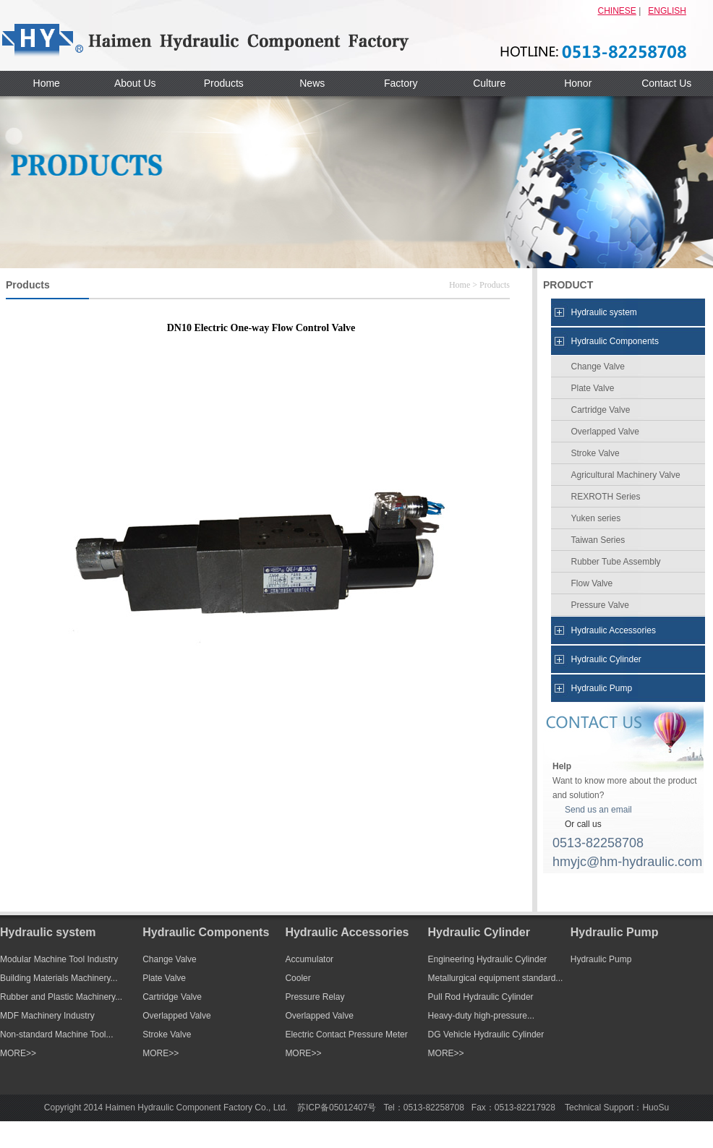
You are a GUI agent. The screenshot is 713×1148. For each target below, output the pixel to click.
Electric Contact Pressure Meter (346, 1034)
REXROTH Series (606, 497)
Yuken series (596, 518)
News (312, 83)
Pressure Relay (314, 997)
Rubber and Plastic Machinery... (61, 997)
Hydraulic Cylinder (606, 659)
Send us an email (598, 810)
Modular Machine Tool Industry (59, 959)
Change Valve (598, 366)
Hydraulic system (604, 312)
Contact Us (666, 83)
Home (46, 83)
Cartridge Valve (601, 410)
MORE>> (18, 1053)
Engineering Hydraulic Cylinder (487, 959)
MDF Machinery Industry (47, 1016)
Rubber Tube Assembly (616, 562)
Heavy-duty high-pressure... (481, 1016)
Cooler (297, 978)
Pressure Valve (600, 605)
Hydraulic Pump (602, 688)
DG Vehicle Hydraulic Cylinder (486, 1034)
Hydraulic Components (615, 341)
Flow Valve (592, 583)
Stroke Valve (595, 453)
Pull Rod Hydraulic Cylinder (481, 997)
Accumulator (309, 959)
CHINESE (617, 11)
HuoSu (655, 1107)
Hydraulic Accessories (613, 630)
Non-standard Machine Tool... (57, 1034)
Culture (489, 83)
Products (224, 83)
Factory (401, 83)
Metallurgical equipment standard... (495, 978)
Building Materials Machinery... (59, 978)
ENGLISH (667, 11)
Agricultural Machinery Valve (625, 475)
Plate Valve (593, 388)
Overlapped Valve (605, 432)
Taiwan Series (598, 540)
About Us (135, 83)
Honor (578, 83)
